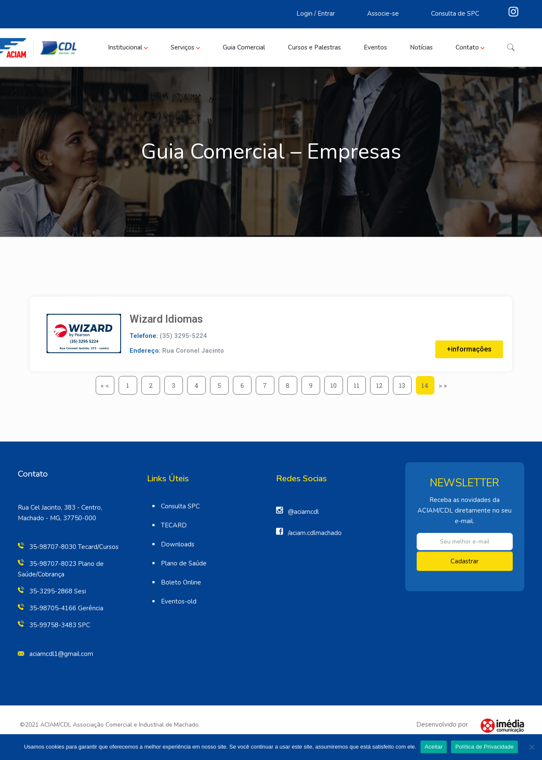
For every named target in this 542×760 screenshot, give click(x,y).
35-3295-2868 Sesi (57, 591)
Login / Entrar (315, 13)
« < (105, 385)
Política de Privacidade (484, 747)
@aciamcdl (303, 512)
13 (405, 383)
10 (336, 383)
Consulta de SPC (455, 13)
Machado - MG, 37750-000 (57, 518)
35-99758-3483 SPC (59, 625)
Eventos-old (178, 601)
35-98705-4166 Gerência (66, 608)
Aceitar (433, 747)
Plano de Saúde (184, 563)
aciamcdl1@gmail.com (61, 654)
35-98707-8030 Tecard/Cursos (74, 547)
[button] (469, 349)
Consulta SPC (180, 506)
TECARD (174, 525)
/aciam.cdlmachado (315, 533)
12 (382, 383)
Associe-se (383, 13)
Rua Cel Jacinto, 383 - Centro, (60, 507)
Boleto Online (181, 582)
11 (360, 383)
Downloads (177, 544)
